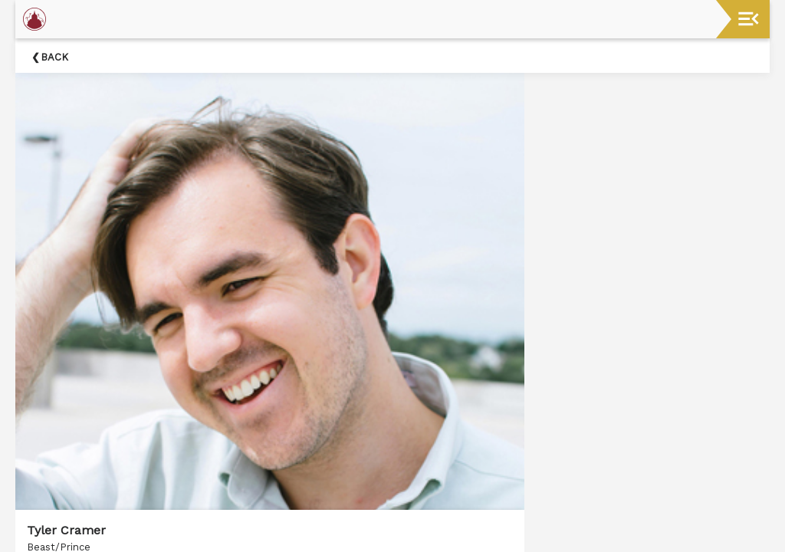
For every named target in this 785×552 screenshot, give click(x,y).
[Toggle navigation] (748, 18)
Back (54, 57)
